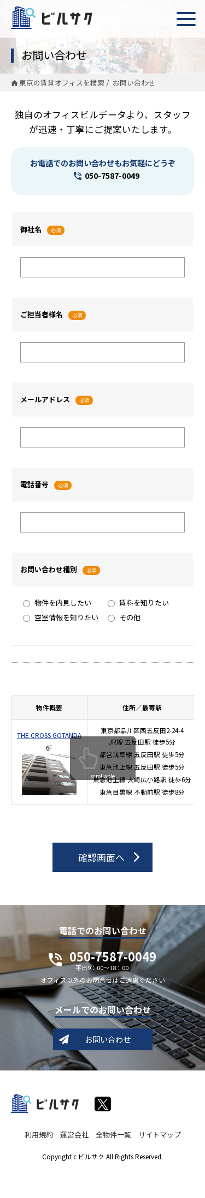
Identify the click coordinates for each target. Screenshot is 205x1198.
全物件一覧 (113, 1134)
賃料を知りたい (138, 602)
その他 (124, 617)
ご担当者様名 (41, 314)
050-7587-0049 (112, 175)
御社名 (31, 229)
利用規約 (39, 1134)
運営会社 (74, 1134)
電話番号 (34, 484)
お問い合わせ (108, 1039)
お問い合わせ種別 (48, 569)
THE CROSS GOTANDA (49, 735)
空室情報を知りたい (60, 617)
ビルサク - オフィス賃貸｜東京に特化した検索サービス (51, 17)
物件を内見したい (57, 602)
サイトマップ (159, 1134)
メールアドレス (45, 399)
